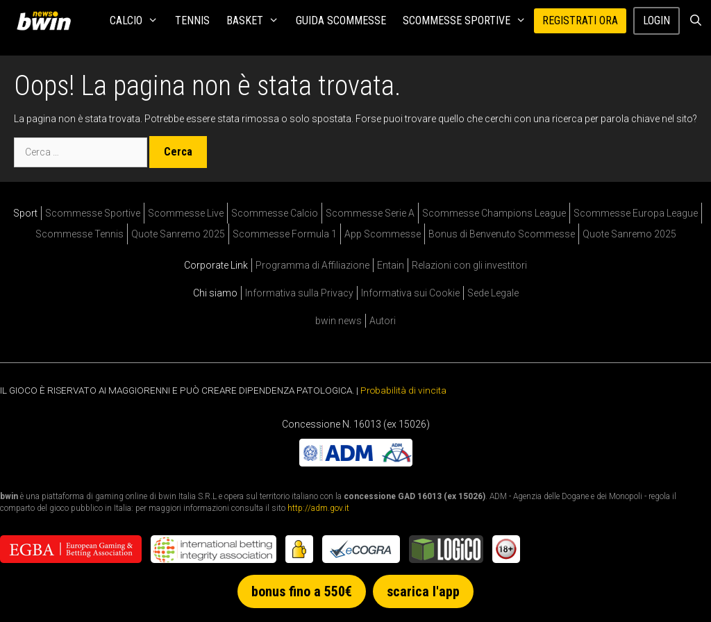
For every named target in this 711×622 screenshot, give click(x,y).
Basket (256, 21)
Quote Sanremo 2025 (178, 233)
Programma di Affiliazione (312, 265)
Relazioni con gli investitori (469, 265)
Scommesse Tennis (79, 233)
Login (656, 20)
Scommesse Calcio (274, 213)
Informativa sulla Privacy (299, 293)
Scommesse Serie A (370, 213)
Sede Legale (493, 293)
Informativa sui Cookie (410, 293)
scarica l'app (423, 591)
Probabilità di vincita (403, 390)
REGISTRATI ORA (580, 20)
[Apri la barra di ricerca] (695, 21)
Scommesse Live (186, 213)
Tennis (192, 20)
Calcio (138, 21)
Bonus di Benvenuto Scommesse (501, 233)
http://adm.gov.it (318, 507)
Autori (382, 320)
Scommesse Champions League (494, 213)
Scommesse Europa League (636, 213)
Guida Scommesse (341, 20)
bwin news (338, 320)
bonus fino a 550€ (301, 591)
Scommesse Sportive (469, 21)
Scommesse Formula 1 (285, 233)
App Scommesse (382, 233)
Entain (390, 265)
